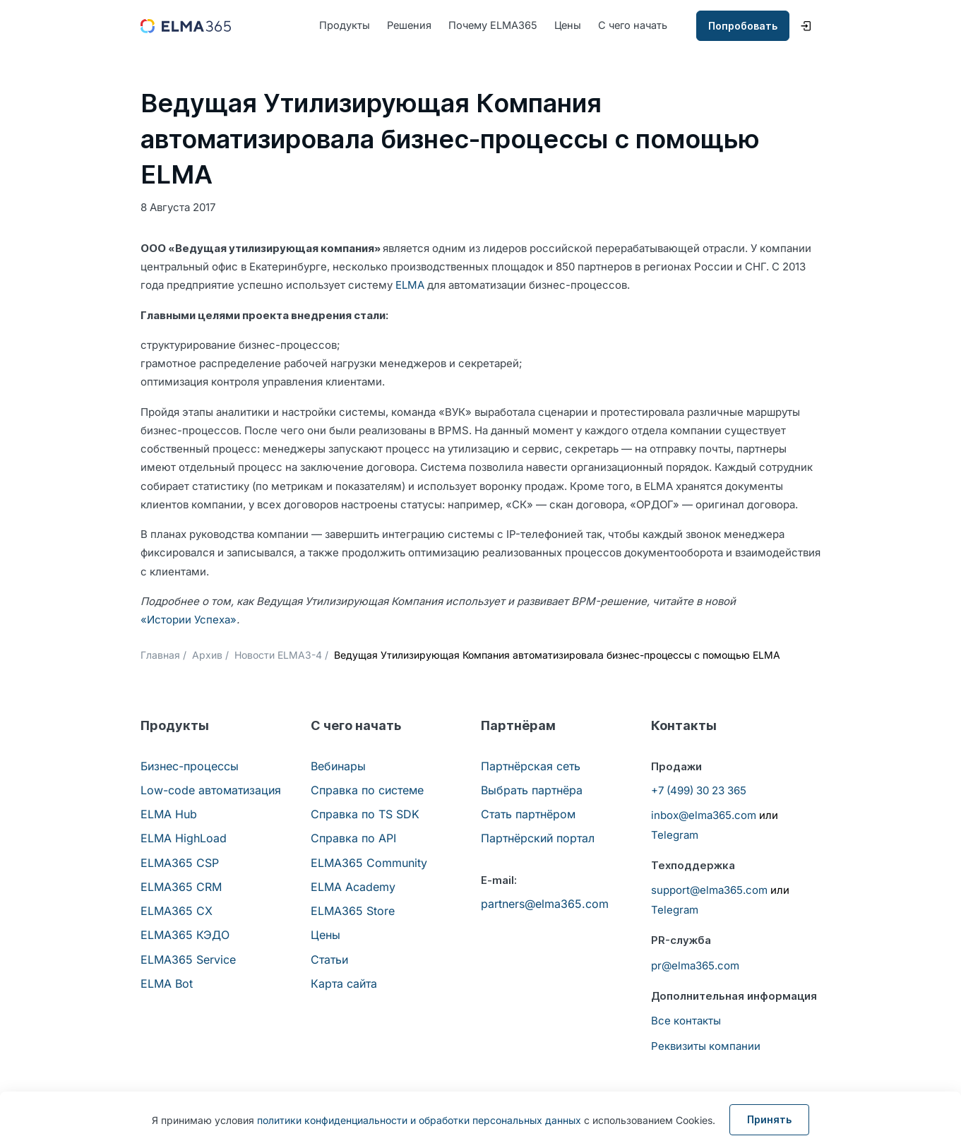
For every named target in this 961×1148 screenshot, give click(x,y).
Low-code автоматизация (211, 791)
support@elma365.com (709, 890)
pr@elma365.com (695, 965)
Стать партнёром (528, 815)
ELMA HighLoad (184, 839)
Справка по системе (367, 791)
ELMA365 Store (353, 911)
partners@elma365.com (545, 904)
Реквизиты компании (705, 1046)
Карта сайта (344, 984)
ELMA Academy (353, 887)
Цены (573, 25)
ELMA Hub (169, 815)
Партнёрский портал (538, 839)
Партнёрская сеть (530, 766)
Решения (410, 25)
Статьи (329, 959)
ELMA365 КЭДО (185, 935)
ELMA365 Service (188, 959)
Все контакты (686, 1021)
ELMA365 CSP (180, 863)
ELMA (409, 285)
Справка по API (353, 839)
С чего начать (640, 25)
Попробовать (742, 26)
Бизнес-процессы (190, 766)
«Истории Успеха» (189, 620)
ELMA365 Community (369, 863)
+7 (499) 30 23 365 (698, 791)
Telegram (674, 835)
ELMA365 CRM (181, 887)
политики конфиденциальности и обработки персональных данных (419, 1120)
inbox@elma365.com (703, 816)
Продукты (344, 25)
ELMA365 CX (177, 911)
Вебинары (338, 766)
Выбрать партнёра (532, 791)
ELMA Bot (167, 984)
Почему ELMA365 (496, 25)
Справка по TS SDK (365, 815)
